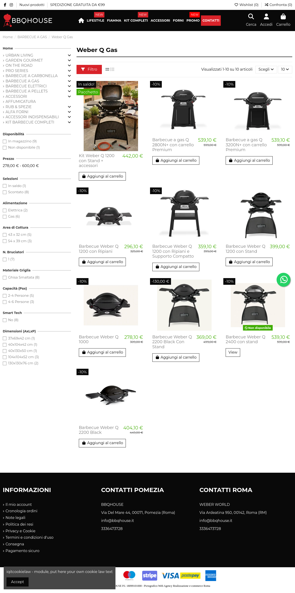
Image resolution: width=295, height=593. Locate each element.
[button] (96, 20)
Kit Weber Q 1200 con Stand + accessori (97, 160)
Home (8, 48)
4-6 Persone (21, 301)
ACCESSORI (16, 96)
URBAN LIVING (19, 55)
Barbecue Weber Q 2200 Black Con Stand (172, 341)
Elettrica (18, 210)
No (13, 320)
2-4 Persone (21, 295)
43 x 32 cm (20, 234)
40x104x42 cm (22, 344)
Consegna (15, 544)
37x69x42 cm (21, 338)
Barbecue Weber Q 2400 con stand (245, 339)
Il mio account (19, 504)
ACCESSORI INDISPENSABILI (32, 117)
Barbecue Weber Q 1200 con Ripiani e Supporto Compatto (173, 251)
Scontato (18, 192)
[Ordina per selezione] (266, 69)
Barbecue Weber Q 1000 (98, 339)
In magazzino (22, 141)
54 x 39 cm (20, 241)
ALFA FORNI (17, 112)
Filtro (89, 69)
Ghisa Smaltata (23, 277)
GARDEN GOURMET (24, 60)
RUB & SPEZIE (19, 107)
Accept (17, 582)
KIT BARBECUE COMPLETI (30, 122)
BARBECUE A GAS (22, 81)
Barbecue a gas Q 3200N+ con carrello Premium (246, 144)
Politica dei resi (19, 524)
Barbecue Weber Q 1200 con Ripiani (98, 249)
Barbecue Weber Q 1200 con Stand (245, 249)
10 (285, 69)
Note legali (15, 517)
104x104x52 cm (23, 357)
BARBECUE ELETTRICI (26, 86)
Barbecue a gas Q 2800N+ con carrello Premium (173, 144)
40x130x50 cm (22, 350)
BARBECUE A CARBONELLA (32, 76)
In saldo (17, 186)
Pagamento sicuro (22, 551)
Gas (14, 216)
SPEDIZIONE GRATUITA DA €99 (77, 5)
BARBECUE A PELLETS (27, 91)
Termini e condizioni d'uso (29, 537)
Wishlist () (247, 5)
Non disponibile (24, 147)
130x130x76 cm (23, 363)
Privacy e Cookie (20, 531)
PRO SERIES (17, 71)
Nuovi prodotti (32, 5)
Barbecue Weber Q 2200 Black (98, 430)
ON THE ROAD (19, 65)
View (232, 352)
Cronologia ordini (21, 511)
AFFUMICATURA (21, 101)
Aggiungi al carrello (102, 176)
